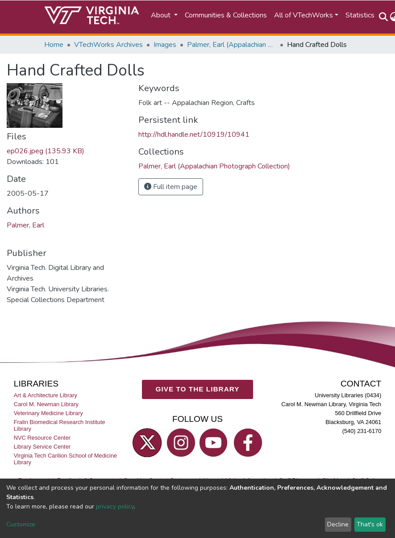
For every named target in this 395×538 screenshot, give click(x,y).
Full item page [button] (170, 187)
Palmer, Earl (25, 225)
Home (53, 45)
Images (165, 45)
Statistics (359, 15)
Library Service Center (42, 446)
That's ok (370, 524)
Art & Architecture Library (45, 395)
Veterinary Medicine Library (48, 413)
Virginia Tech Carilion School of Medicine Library (65, 459)
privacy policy (115, 506)
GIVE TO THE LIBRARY (198, 389)
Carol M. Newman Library (46, 404)
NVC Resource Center (42, 437)
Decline (338, 524)
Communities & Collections (226, 15)
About (161, 15)
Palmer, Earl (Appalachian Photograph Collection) (231, 45)
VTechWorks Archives (108, 45)
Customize (20, 524)
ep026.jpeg (45, 151)
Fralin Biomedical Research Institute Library (59, 425)
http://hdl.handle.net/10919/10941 (193, 134)
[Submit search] (383, 17)
